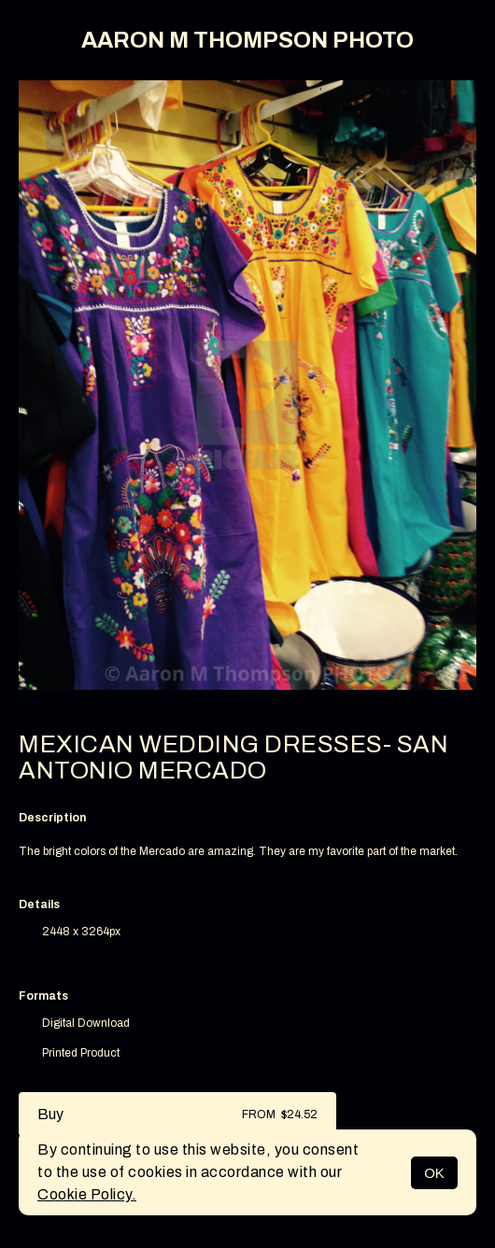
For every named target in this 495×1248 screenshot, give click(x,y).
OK (434, 1173)
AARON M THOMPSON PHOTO (247, 40)
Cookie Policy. (86, 1194)
